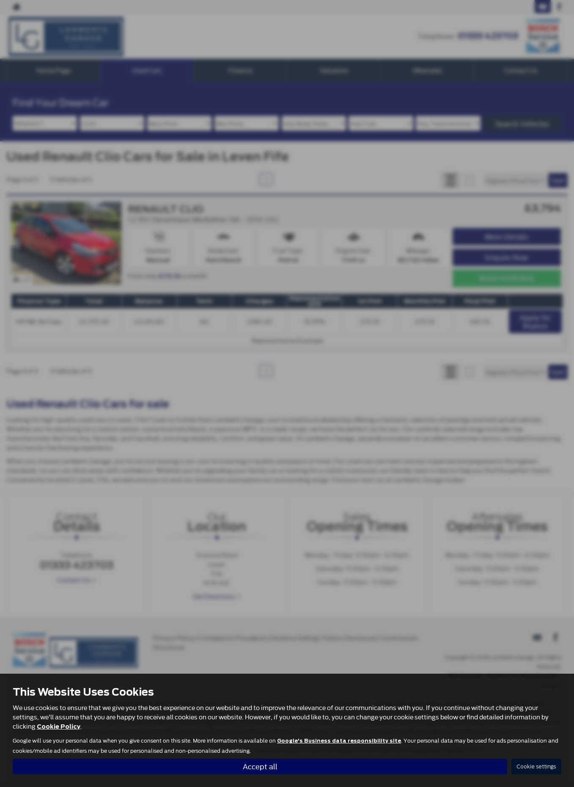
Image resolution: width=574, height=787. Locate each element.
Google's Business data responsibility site (339, 740)
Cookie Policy (58, 726)
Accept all (260, 766)
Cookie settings (536, 766)
